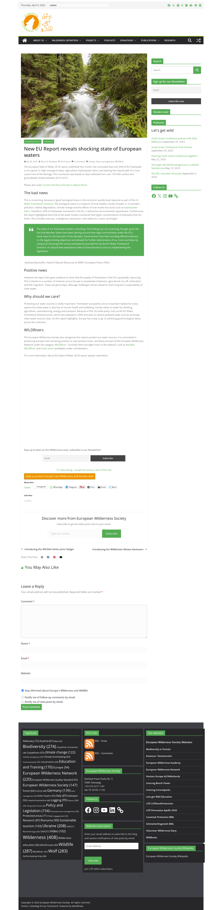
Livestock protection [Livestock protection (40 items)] (38, 800)
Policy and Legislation (105, 161)
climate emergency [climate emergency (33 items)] (33, 757)
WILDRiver (119, 161)
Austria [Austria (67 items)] (47, 741)
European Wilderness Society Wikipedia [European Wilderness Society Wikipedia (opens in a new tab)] (167, 856)
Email (25, 658)
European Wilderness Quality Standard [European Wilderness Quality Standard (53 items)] (55, 779)
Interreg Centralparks (158, 789)
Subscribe (111, 533)
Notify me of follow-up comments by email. (50, 697)
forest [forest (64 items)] (29, 790)
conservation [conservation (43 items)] (49, 761)
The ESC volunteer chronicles (166, 173)
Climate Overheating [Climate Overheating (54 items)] (57, 756)
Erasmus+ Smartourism (159, 755)
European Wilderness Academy (163, 762)
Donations (126, 40)
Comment (28, 601)
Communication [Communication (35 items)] (31, 762)
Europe (92, 161)
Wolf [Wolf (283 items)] (58, 851)
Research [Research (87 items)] (31, 820)
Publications (148, 40)
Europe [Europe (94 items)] (61, 767)
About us (38, 40)
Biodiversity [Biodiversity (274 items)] (39, 746)
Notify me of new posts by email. (44, 702)
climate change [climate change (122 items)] (60, 752)
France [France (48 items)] (41, 790)
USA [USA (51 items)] (44, 831)
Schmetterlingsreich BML (160, 823)
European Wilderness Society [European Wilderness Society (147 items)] (50, 785)
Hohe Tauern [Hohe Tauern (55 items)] (46, 795)
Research (169, 40)
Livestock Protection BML (160, 817)
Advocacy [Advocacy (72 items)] (31, 741)
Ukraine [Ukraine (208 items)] (54, 825)
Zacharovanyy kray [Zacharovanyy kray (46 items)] (34, 856)
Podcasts (109, 40)
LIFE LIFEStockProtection (159, 803)
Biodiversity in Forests (158, 749)
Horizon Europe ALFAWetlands (163, 776)
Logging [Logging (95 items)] (59, 800)
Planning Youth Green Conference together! (174, 155)
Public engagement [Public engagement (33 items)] (58, 816)
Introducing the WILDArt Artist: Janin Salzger (47, 549)
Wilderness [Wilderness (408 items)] (40, 837)
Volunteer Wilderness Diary (161, 830)
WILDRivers (48, 141)
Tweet (27, 487)
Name (25, 643)
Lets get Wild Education (159, 796)
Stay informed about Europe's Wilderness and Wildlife (55, 690)
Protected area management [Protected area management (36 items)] (64, 811)
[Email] (176, 90)
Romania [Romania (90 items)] (50, 820)
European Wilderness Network (163, 769)
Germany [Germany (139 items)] (58, 790)
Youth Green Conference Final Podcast (171, 147)
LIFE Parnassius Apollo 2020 (161, 810)
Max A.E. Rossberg (49, 161)
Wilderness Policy (32, 141)
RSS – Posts (95, 740)
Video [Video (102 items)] (58, 831)
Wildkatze (151, 837)
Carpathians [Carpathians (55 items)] (35, 752)
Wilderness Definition (65, 40)
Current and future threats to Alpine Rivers (64, 184)
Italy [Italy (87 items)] (61, 795)
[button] (45, 40)
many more (47, 348)
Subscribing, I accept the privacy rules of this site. (86, 469)
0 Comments (78, 161)
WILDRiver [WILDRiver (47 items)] (40, 851)
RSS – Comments (98, 753)
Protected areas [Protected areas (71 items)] (35, 815)
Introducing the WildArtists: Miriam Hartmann (119, 549)
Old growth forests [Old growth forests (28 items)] (36, 806)
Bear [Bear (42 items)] (58, 741)
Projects (91, 40)
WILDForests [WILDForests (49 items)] (49, 844)
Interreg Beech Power (158, 783)
